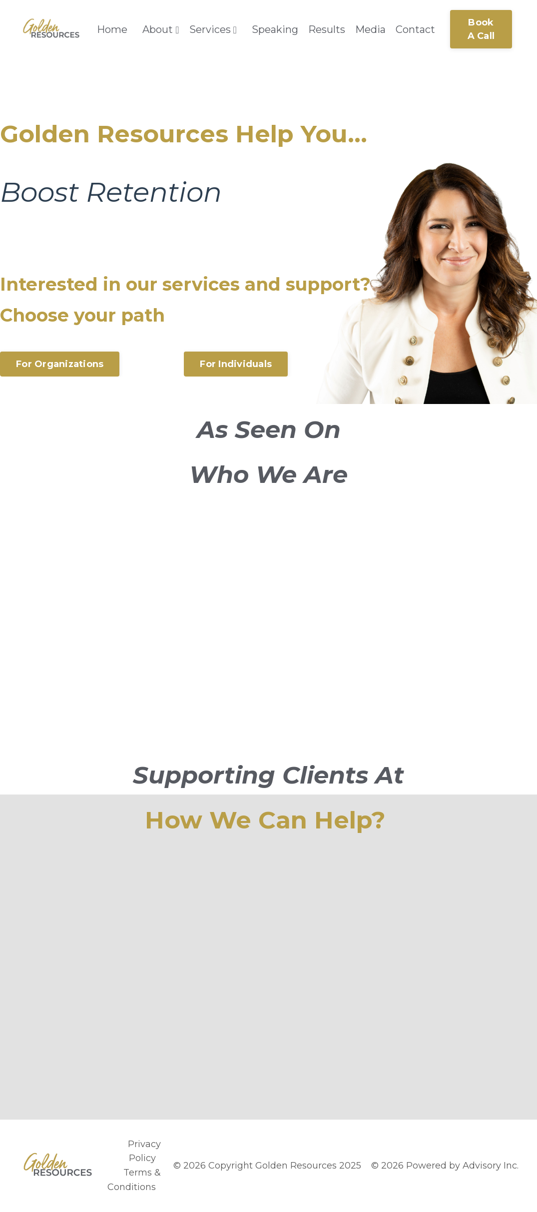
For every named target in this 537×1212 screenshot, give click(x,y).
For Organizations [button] (59, 364)
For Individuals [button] (236, 364)
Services (213, 29)
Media (370, 29)
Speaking (275, 29)
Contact (415, 29)
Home (112, 29)
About (160, 29)
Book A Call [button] (481, 29)
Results (326, 29)
